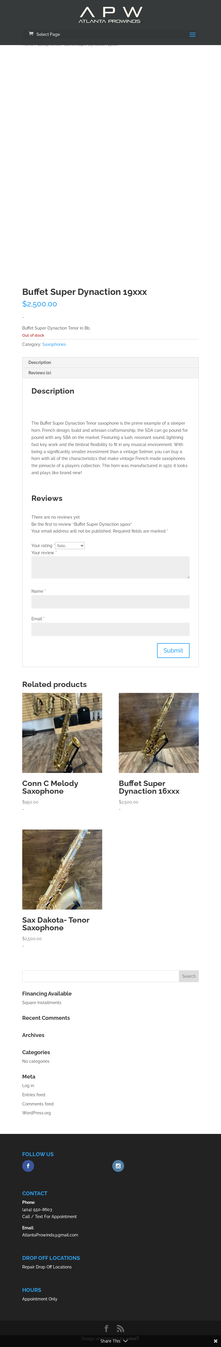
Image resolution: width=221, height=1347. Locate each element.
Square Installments (41, 1002)
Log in (28, 1085)
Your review (44, 552)
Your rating (43, 545)
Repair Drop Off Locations (47, 1267)
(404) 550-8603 (37, 1209)
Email (38, 618)
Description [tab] (39, 362)
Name (38, 591)
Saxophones (54, 344)
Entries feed (33, 1094)
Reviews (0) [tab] (39, 372)
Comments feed (38, 1104)
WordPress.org (36, 1112)
